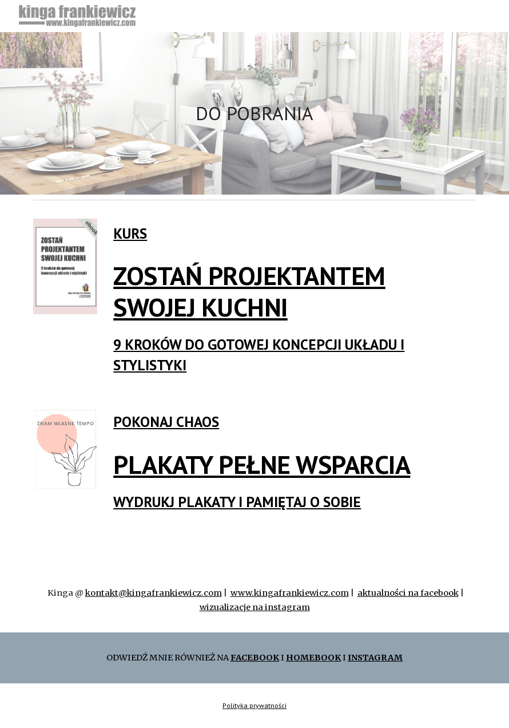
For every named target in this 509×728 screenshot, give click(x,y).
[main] (254, 113)
